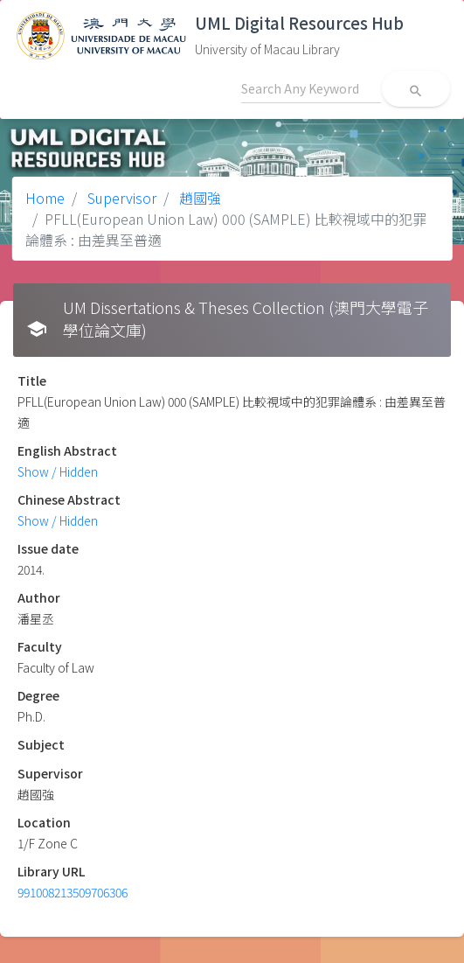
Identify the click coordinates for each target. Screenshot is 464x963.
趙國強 (198, 197)
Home (45, 197)
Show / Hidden (57, 471)
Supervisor (120, 197)
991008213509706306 (72, 892)
